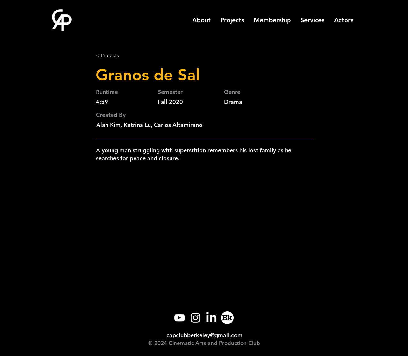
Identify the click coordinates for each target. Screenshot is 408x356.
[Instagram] (195, 317)
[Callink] (227, 317)
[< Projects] (117, 55)
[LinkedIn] (211, 317)
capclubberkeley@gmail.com (204, 335)
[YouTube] (179, 317)
